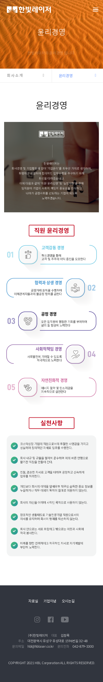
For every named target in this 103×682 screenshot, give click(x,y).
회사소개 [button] (15, 75)
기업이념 (49, 601)
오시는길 (68, 601)
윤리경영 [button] (66, 75)
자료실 (33, 601)
